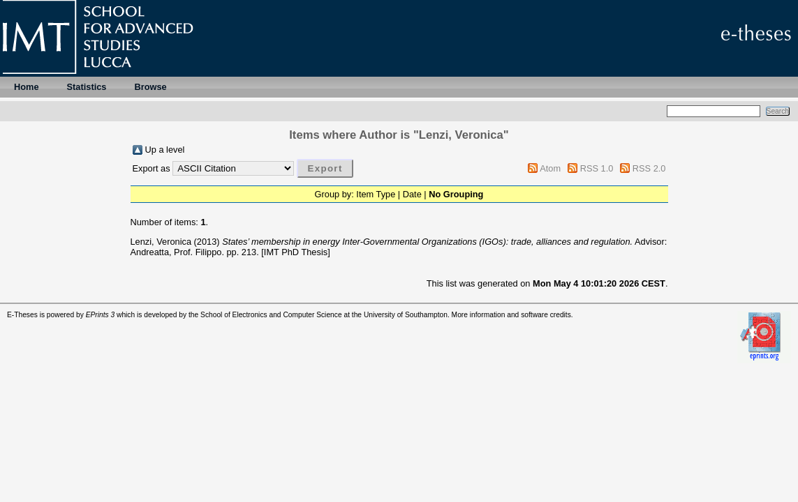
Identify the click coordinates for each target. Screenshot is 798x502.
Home (26, 87)
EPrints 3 (100, 315)
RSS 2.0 (649, 168)
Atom (550, 168)
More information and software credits (511, 315)
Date (412, 194)
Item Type (375, 194)
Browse (150, 87)
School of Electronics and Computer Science (271, 315)
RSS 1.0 (597, 168)
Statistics (87, 87)
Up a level (165, 149)
